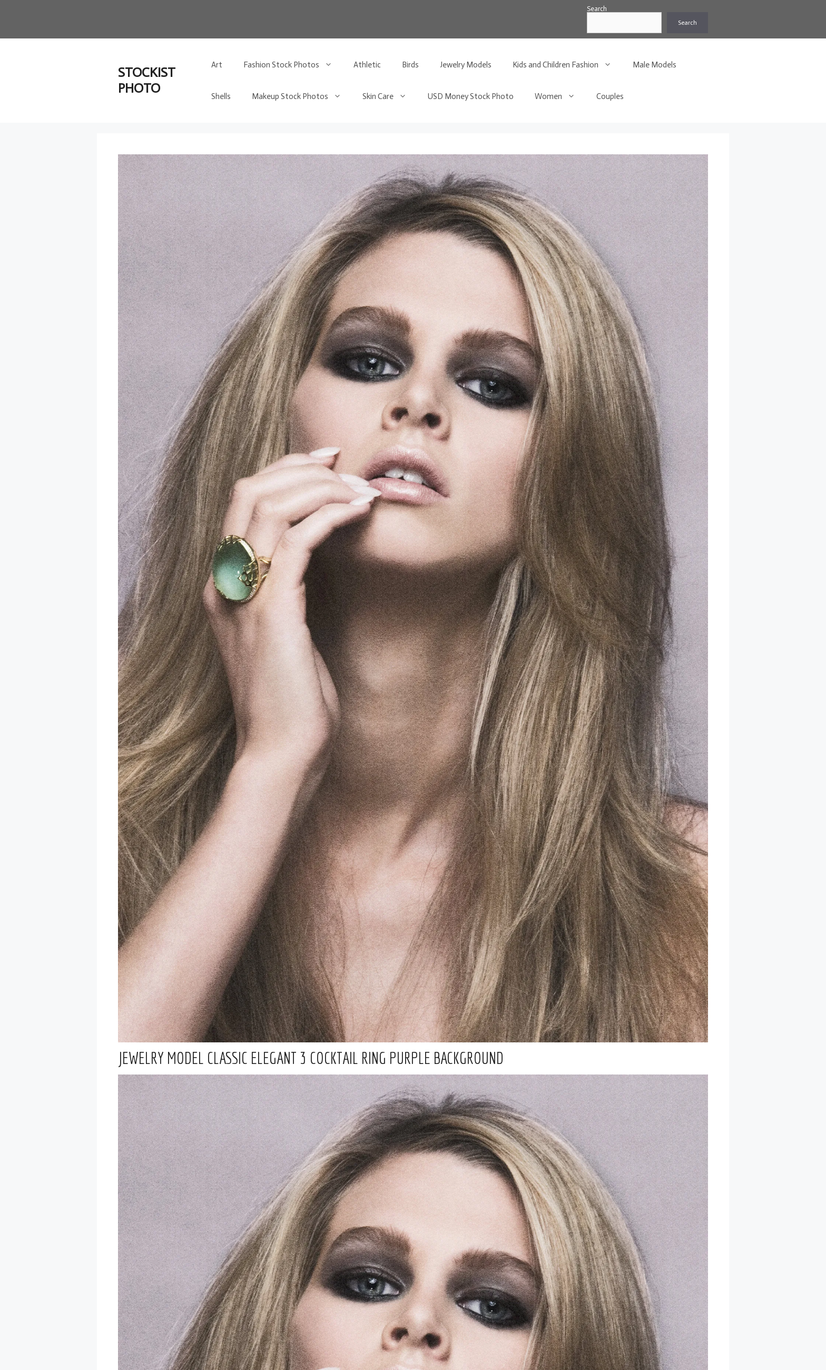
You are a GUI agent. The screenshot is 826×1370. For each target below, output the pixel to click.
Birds (410, 65)
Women (560, 96)
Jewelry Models (465, 65)
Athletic (367, 65)
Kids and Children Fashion (567, 65)
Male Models (654, 65)
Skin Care (389, 96)
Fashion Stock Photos (293, 65)
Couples (610, 96)
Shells (221, 96)
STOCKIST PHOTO (146, 80)
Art (216, 65)
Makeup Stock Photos (302, 96)
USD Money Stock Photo (471, 96)
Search (597, 9)
